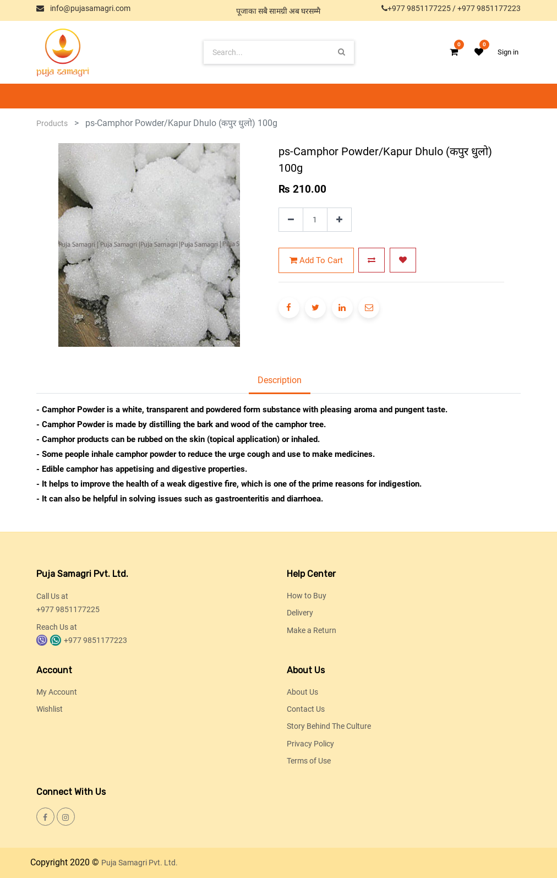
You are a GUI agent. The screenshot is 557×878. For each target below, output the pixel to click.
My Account (56, 692)
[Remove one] (290, 220)
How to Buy (306, 595)
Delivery (300, 612)
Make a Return (311, 630)
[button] (371, 260)
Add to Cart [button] (316, 260)
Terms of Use (309, 760)
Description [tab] (280, 380)
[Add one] (339, 220)
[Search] (341, 52)
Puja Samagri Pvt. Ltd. (139, 862)
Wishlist (49, 709)
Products (52, 123)
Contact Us (306, 709)
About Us (302, 692)
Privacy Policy (310, 743)
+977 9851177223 (489, 8)
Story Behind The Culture (329, 726)
